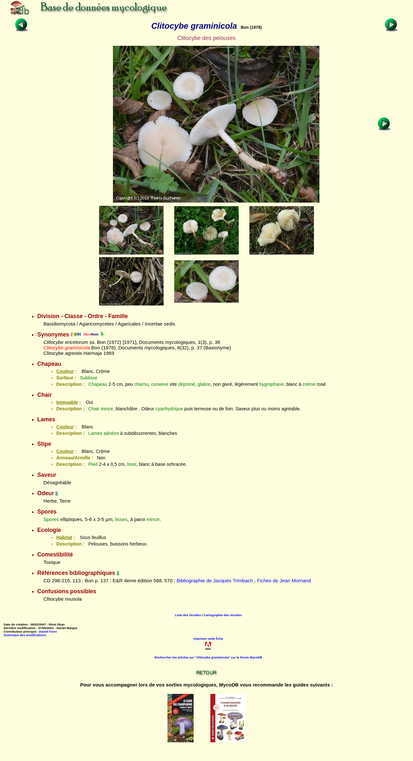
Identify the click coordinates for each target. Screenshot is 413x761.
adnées (111, 433)
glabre (203, 384)
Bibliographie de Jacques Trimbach (214, 580)
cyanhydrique (169, 408)
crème (309, 384)
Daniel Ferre (48, 631)
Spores (51, 519)
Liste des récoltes (188, 615)
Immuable (67, 402)
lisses (121, 519)
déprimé (186, 384)
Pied (93, 464)
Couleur (65, 371)
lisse (131, 464)
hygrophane (271, 384)
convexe (159, 384)
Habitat (64, 537)
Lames (95, 433)
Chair (93, 408)
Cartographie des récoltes (223, 615)
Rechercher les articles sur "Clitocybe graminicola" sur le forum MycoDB (208, 657)
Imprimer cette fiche (208, 638)
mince (107, 408)
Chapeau (97, 384)
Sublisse (88, 377)
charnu (141, 384)
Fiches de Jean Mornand (284, 580)
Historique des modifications (25, 635)
